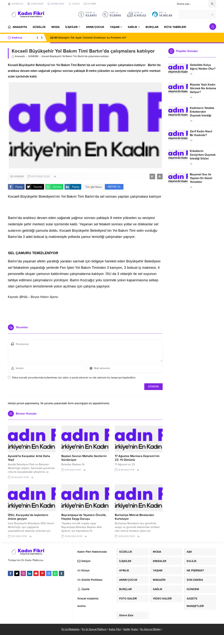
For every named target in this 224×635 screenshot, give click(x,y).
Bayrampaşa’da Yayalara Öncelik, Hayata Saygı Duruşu (83, 517)
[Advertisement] (85, 310)
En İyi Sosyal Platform (94, 629)
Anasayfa (18, 56)
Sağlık (126, 629)
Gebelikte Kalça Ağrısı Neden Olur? (202, 67)
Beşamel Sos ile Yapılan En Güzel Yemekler (201, 178)
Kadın (135, 629)
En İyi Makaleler (71, 629)
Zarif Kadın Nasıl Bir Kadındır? (201, 133)
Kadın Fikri (115, 629)
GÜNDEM (33, 56)
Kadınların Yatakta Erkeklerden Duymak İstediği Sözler (202, 113)
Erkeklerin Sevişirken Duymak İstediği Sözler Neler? (203, 156)
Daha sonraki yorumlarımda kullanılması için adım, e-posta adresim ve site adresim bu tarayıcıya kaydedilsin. (74, 377)
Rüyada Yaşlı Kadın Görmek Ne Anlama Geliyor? (203, 88)
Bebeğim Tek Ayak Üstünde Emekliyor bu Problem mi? (88, 37)
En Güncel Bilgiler (150, 629)
